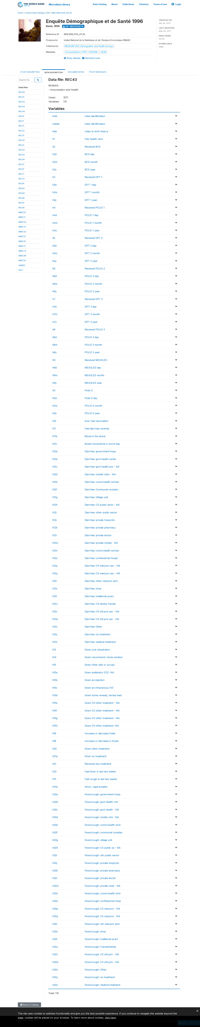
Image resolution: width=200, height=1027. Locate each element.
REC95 (22, 207)
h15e (54, 702)
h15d (54, 695)
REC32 (22, 140)
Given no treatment (95, 755)
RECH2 (22, 101)
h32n (55, 893)
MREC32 (22, 231)
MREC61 (22, 241)
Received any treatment (98, 763)
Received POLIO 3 (95, 329)
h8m (54, 344)
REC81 (21, 183)
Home (20, 12)
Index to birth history (96, 131)
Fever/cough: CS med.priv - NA (102, 908)
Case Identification (95, 115)
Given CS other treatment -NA (102, 725)
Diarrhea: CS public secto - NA (102, 504)
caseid (55, 123)
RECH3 (22, 106)
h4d (54, 214)
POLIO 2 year (92, 291)
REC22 (22, 130)
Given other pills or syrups (100, 664)
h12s (54, 588)
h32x (55, 969)
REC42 (22, 149)
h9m (54, 375)
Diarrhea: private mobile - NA (101, 542)
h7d (54, 306)
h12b (55, 458)
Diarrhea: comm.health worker (102, 481)
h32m (55, 885)
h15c (54, 687)
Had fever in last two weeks (100, 771)
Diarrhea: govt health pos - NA (102, 466)
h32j (54, 862)
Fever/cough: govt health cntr (101, 801)
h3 (53, 176)
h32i (54, 855)
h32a (55, 794)
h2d (54, 153)
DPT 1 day (90, 184)
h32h (55, 847)
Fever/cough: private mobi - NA (102, 885)
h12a (54, 451)
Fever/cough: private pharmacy (102, 870)
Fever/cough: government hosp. (103, 794)
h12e (54, 481)
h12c (54, 466)
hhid (54, 115)
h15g (54, 717)
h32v (55, 954)
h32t (54, 938)
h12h (55, 504)
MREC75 (22, 250)
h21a (55, 755)
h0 (53, 390)
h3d (54, 184)
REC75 (22, 178)
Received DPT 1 (93, 176)
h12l (54, 535)
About (114, 4)
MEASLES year (93, 382)
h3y (54, 199)
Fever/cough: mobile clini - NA (102, 816)
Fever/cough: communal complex (103, 832)
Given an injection (95, 679)
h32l (54, 877)
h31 (54, 778)
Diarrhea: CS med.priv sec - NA (102, 565)
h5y (54, 260)
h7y (54, 321)
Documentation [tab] (76, 72)
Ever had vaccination (96, 420)
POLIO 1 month (93, 222)
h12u (55, 603)
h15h (55, 725)
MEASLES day (93, 367)
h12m (55, 542)
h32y (55, 976)
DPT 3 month (92, 313)
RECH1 (21, 96)
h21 (54, 763)
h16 (54, 733)
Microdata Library (59, 4)
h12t (54, 595)
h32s (55, 931)
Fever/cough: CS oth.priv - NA (102, 954)
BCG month (91, 161)
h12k (54, 527)
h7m (54, 313)
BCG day (89, 153)
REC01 (21, 116)
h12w (55, 618)
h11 (54, 428)
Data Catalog (100, 4)
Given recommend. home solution (104, 656)
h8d (54, 336)
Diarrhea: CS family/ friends (100, 603)
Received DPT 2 (94, 237)
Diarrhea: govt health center (100, 458)
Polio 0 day (91, 397)
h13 (54, 649)
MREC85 (22, 255)
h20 (54, 748)
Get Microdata (73, 26)
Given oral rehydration (97, 649)
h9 (53, 359)
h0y (54, 413)
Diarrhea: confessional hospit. (101, 557)
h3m (54, 192)
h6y (54, 291)
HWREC (22, 265)
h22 (54, 771)
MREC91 (22, 260)
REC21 (21, 125)
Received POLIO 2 (95, 268)
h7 (53, 298)
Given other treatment (97, 748)
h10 (54, 420)
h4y (54, 230)
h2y (54, 169)
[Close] (197, 1010)
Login (176, 4)
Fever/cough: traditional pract (101, 938)
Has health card (94, 138)
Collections (128, 4)
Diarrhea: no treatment (97, 634)
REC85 (22, 197)
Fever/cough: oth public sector (102, 855)
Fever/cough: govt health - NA (102, 809)
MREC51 (22, 236)
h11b (54, 435)
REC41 (21, 145)
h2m (54, 161)
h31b (55, 786)
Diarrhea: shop (93, 588)
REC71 (21, 173)
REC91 (21, 202)
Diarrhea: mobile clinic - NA (100, 474)
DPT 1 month (92, 192)
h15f (54, 710)
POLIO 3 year (92, 352)
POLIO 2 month (93, 283)
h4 (53, 207)
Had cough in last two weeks (101, 778)
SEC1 (21, 270)
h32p (55, 908)
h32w (55, 961)
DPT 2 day (91, 245)
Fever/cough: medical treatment (102, 984)
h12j (54, 519)
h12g (54, 496)
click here (110, 1017)
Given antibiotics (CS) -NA (99, 672)
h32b (55, 801)
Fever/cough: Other (96, 969)
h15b (55, 679)
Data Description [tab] (53, 72)
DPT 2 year (91, 260)
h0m (54, 405)
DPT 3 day (91, 306)
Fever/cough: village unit (98, 839)
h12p (55, 565)
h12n (55, 550)
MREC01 (22, 212)
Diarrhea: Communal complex (101, 489)
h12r (54, 580)
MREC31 (22, 226)
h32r (55, 923)
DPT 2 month (92, 252)
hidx (54, 131)
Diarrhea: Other (93, 626)
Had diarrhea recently (97, 428)
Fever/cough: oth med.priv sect (102, 923)
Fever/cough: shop (95, 931)
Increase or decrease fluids (100, 733)
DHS (48, 12)
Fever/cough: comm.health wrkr (103, 824)
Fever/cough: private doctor (100, 877)
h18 (54, 740)
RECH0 (22, 92)
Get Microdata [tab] (97, 71)
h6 (53, 268)
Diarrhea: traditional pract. (99, 595)
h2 (53, 146)
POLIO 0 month (93, 405)
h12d (54, 474)
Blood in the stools (95, 435)
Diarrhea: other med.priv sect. (101, 580)
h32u (55, 946)
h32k (55, 870)
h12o (55, 557)
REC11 (21, 121)
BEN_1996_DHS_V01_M (62, 12)
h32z (55, 984)
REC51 (21, 164)
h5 (53, 237)
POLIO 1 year (92, 230)
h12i (54, 512)
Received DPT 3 (94, 298)
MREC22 (22, 221)
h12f (54, 489)
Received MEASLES (96, 359)
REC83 (22, 188)
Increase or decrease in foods (101, 740)
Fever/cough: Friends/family (100, 946)
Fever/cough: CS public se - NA (103, 847)
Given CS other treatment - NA (102, 702)
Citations (144, 4)
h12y (54, 634)
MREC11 (22, 217)
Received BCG (93, 146)
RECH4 (22, 111)
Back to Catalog (29, 1004)
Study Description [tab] (29, 72)
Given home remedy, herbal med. (103, 695)
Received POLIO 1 (95, 207)
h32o (55, 900)
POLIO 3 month (93, 344)
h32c (55, 809)
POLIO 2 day (92, 275)
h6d (54, 275)
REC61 (21, 169)
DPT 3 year (91, 321)
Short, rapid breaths (96, 786)
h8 (53, 329)
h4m (55, 222)
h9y (54, 382)
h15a (54, 672)
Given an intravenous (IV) (99, 687)
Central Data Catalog (34, 12)
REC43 (22, 154)
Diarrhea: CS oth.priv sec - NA (102, 611)
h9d (54, 367)
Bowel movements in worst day (102, 443)
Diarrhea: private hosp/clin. (100, 519)
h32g (55, 839)
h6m (54, 283)
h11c (54, 443)
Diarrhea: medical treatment (100, 641)
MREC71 (22, 246)
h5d (54, 245)
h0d (54, 397)
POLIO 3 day (92, 336)
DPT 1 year (91, 199)
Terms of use (160, 4)
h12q (54, 573)
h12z (54, 641)
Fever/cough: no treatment (100, 976)
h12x (54, 626)
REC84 (22, 193)
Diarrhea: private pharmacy (100, 527)
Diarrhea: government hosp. (100, 451)
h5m (54, 252)
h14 (54, 656)
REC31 (21, 135)
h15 (54, 664)
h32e (55, 824)
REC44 (22, 159)
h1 (53, 138)
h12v (54, 611)
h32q (55, 915)
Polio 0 (89, 390)
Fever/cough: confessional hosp (103, 900)
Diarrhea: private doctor (98, 535)
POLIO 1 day (91, 214)
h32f (54, 832)
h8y (54, 352)
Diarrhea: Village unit (96, 496)
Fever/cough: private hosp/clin (102, 862)
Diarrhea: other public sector (101, 512)
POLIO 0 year (92, 413)
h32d (55, 816)
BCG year (90, 169)
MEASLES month (94, 375)
